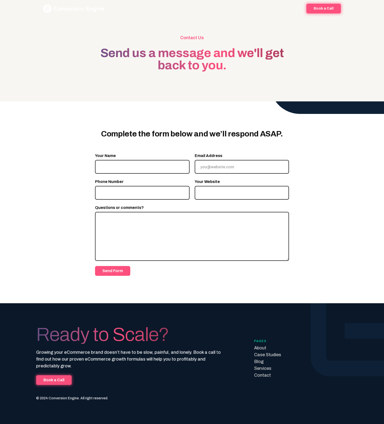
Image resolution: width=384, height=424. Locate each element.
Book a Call (56, 380)
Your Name (105, 156)
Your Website (207, 182)
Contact (261, 375)
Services (261, 368)
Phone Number (109, 182)
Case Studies (266, 354)
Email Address (208, 156)
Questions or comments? (119, 208)
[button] (224, 8)
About (167, 8)
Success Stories (194, 8)
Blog (243, 8)
